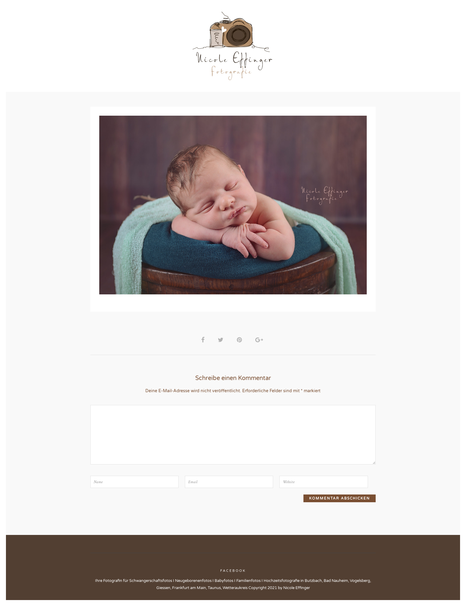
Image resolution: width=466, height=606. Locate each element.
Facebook (233, 573)
